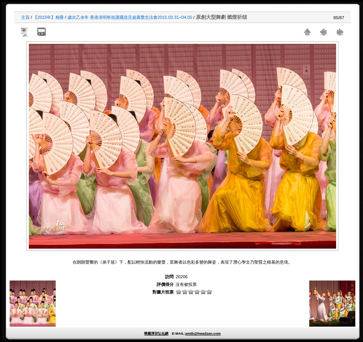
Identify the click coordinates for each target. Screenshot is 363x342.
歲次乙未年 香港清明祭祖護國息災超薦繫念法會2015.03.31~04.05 (130, 17)
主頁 (25, 17)
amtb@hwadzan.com (202, 333)
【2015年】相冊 (48, 17)
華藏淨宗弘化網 (156, 333)
